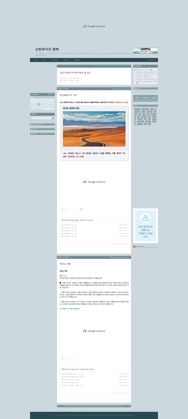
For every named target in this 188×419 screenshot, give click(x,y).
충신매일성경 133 (76, 78)
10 (46, 102)
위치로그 (66, 60)
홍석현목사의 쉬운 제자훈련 (146, 79)
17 (46, 104)
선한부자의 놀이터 (143, 77)
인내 (145, 119)
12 (53, 102)
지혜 (147, 114)
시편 (149, 119)
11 (49, 102)
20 (32, 107)
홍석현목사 (144, 109)
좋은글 (152, 109)
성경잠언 (148, 122)
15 (39, 104)
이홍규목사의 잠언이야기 (146, 82)
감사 (149, 117)
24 (46, 107)
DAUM (113, 415)
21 (35, 107)
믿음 (149, 124)
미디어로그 (54, 60)
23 (42, 107)
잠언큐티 (140, 119)
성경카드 (137, 109)
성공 (145, 124)
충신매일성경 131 (67, 233)
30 (42, 109)
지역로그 (62, 415)
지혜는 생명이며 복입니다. (70, 374)
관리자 (74, 415)
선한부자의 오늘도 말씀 (146, 72)
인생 (143, 114)
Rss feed (150, 60)
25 (49, 107)
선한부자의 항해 (47, 49)
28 (35, 109)
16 (42, 104)
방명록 (77, 60)
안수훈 (143, 112)
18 (49, 104)
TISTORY (130, 415)
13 (32, 104)
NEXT (127, 406)
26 (53, 107)
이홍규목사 (140, 122)
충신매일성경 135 (67, 225)
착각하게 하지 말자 (68, 382)
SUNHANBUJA (89, 415)
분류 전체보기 (144, 70)
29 (39, 109)
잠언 (138, 117)
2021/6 (50, 94)
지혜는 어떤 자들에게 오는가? (71, 377)
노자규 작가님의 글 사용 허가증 (145, 92)
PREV (60, 406)
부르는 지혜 (74, 81)
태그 (43, 60)
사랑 (139, 114)
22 (39, 107)
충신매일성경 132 (67, 230)
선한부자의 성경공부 (145, 74)
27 (32, 109)
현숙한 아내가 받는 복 (69, 379)
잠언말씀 (149, 112)
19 (53, 104)
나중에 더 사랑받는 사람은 (70, 385)
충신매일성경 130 (67, 236)
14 (35, 104)
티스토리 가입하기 (152, 247)
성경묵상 (140, 124)
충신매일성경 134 (67, 228)
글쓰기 (80, 415)
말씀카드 (144, 117)
